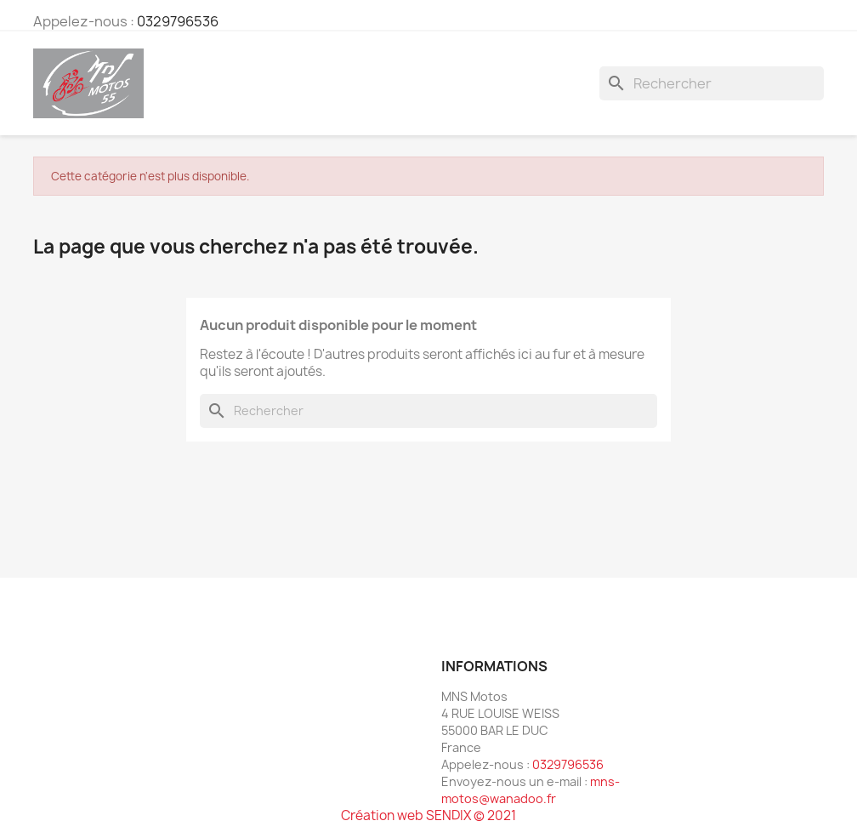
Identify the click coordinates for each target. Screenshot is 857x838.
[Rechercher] (711, 83)
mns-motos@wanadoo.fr (530, 790)
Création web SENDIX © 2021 (428, 815)
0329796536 (178, 21)
